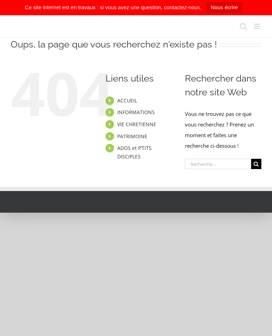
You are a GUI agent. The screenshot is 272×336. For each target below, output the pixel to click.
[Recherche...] (218, 164)
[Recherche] (256, 164)
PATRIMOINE (132, 136)
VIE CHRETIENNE (136, 124)
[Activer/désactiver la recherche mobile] (243, 26)
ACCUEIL (127, 100)
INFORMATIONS (136, 112)
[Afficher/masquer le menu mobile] (257, 26)
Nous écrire (224, 7)
